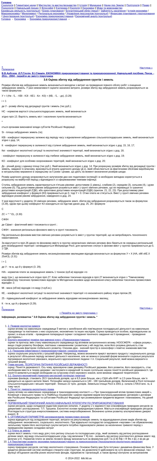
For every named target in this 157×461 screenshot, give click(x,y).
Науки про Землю (114, 5)
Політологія (133, 5)
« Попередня (8, 68)
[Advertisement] (78, 41)
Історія (83, 5)
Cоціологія (7, 5)
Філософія (47, 8)
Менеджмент (29, 13)
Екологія (75, 8)
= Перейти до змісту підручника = (78, 313)
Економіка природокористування (54, 16)
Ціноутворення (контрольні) (18, 16)
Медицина (95, 5)
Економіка (88, 8)
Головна (6, 19)
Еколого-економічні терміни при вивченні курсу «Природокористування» (49, 339)
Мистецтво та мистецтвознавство (58, 5)
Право (145, 5)
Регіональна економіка (51, 13)
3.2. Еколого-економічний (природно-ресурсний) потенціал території (46, 375)
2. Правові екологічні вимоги (24, 326)
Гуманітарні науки (26, 5)
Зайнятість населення (113, 10)
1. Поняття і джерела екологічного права (31, 389)
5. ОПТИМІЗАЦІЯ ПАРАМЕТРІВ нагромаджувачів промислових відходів (49, 417)
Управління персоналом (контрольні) (87, 13)
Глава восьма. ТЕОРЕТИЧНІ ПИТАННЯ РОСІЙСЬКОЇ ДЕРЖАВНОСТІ (47, 364)
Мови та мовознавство (109, 8)
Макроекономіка (10, 13)
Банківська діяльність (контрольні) (20, 10)
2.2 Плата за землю (19, 430)
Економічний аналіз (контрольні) (93, 16)
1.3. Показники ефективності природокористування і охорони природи (48, 350)
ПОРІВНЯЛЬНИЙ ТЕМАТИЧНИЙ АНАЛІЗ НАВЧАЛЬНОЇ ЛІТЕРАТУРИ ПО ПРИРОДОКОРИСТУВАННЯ (66, 403)
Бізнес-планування (53, 10)
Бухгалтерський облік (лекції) (82, 10)
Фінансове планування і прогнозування (132, 13)
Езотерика (62, 8)
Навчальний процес (27, 8)
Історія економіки (137, 10)
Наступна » (146, 68)
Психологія (7, 8)
